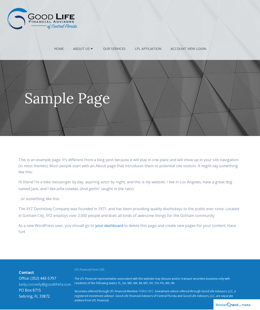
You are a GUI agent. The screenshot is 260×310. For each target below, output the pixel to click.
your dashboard (109, 226)
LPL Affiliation (148, 49)
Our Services (114, 49)
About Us (83, 49)
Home (59, 49)
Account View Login (188, 49)
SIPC (150, 292)
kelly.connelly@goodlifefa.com (44, 284)
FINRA (142, 292)
